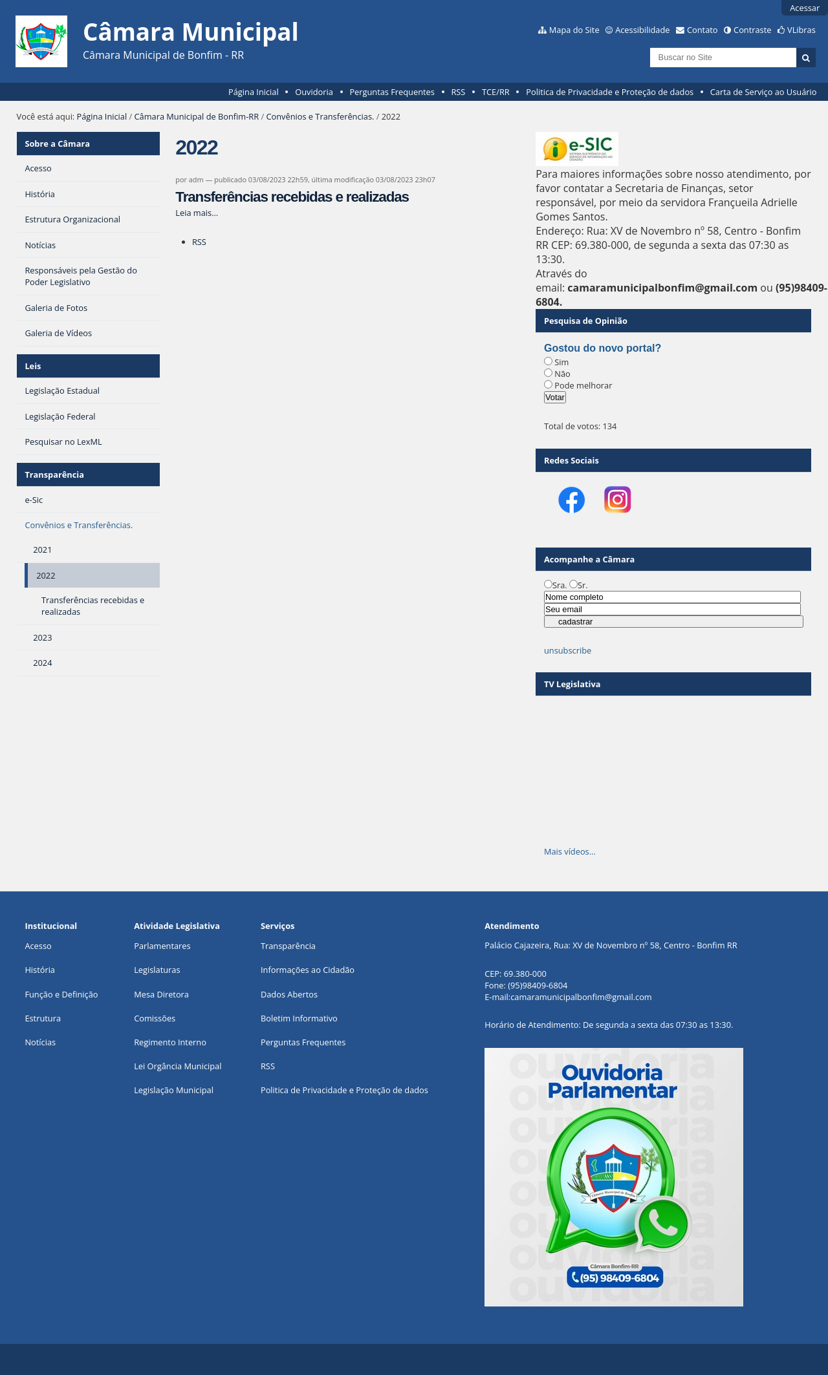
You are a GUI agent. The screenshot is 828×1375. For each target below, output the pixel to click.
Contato (702, 30)
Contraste (752, 30)
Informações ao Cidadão (307, 969)
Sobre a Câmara (57, 143)
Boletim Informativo (299, 1018)
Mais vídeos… (570, 851)
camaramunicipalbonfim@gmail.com (580, 997)
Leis (33, 366)
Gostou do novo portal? (602, 348)
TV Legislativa (572, 684)
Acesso (38, 946)
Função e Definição (61, 994)
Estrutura (43, 1018)
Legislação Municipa (172, 1090)
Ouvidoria (314, 92)
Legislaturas (157, 969)
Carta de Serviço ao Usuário (763, 92)
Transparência (54, 474)
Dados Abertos (289, 994)
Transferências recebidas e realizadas (292, 197)
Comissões (154, 1018)
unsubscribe (567, 650)
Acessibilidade (642, 30)
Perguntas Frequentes (391, 92)
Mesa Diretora (161, 994)
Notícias (40, 1042)
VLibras (801, 30)
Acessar (805, 8)
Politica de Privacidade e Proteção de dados (609, 92)
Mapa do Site (574, 30)
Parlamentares (162, 946)
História (40, 969)
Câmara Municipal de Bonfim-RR (197, 116)
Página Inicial (253, 92)
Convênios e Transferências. (320, 116)
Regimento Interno (170, 1042)
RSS (458, 92)
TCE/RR (496, 92)
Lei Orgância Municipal (177, 1066)
